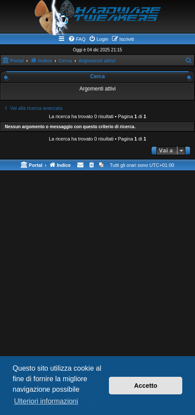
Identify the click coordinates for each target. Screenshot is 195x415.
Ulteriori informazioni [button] (46, 401)
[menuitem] (77, 39)
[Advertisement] (97, 277)
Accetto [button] (145, 385)
